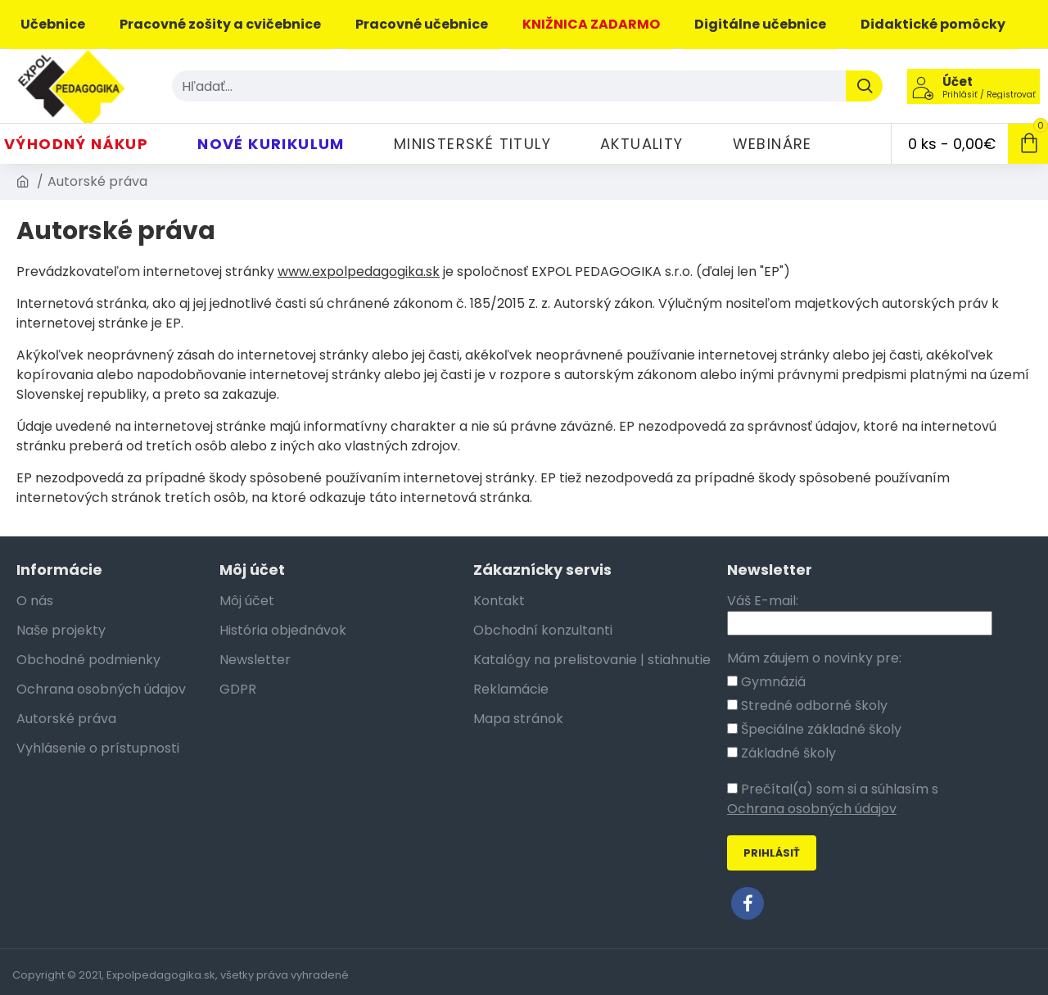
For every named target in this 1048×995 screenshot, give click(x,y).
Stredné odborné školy (807, 705)
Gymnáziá (766, 681)
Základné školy (781, 753)
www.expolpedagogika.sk (359, 271)
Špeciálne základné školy (814, 729)
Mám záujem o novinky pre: (814, 658)
